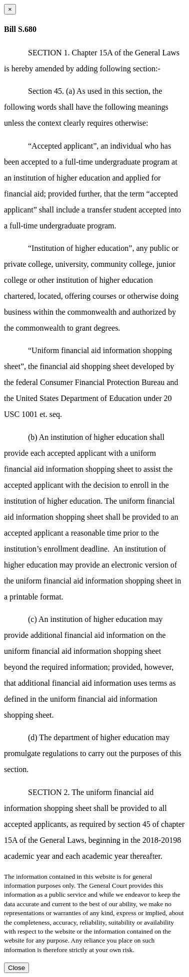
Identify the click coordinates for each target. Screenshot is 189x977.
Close (16, 968)
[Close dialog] (10, 9)
